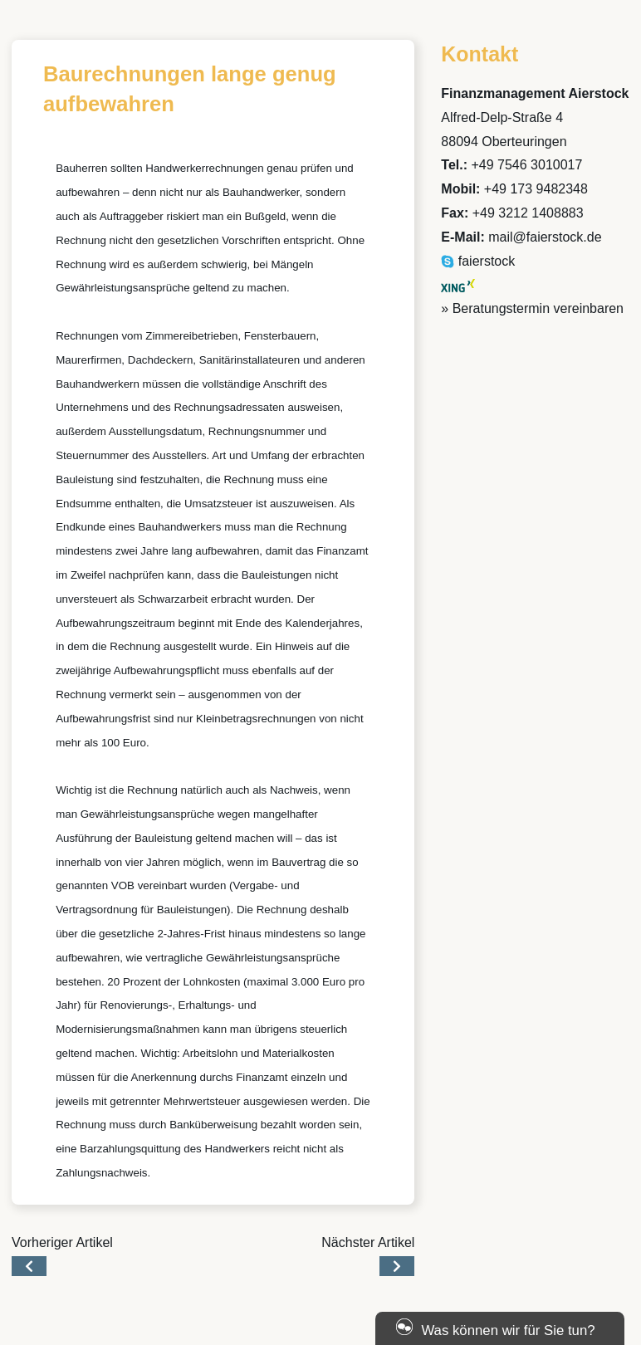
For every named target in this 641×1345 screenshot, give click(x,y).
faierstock (478, 261)
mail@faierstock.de (544, 237)
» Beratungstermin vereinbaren (532, 308)
